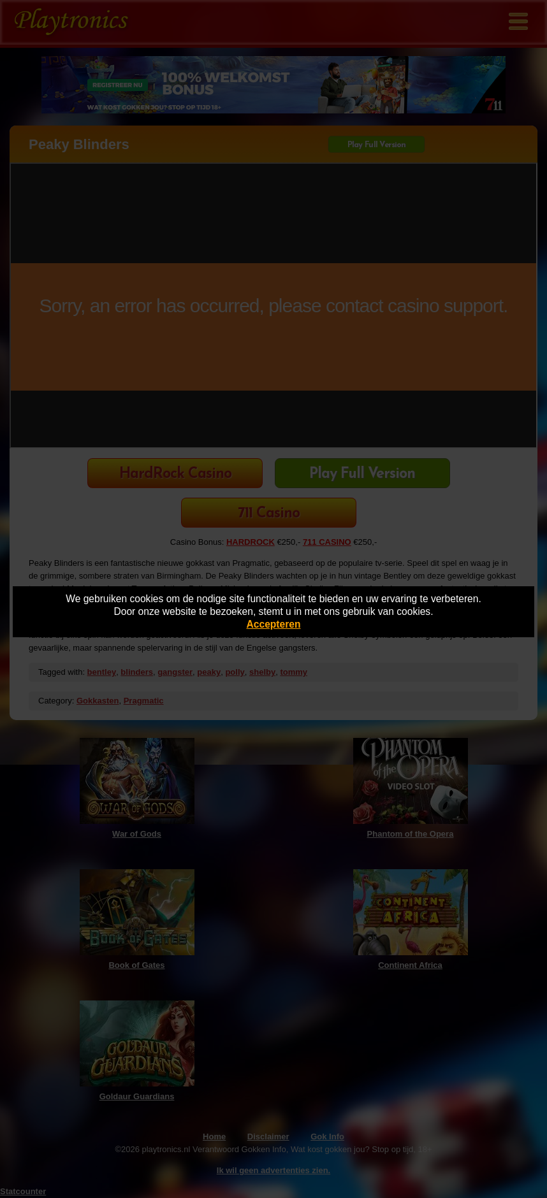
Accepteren (274, 624)
